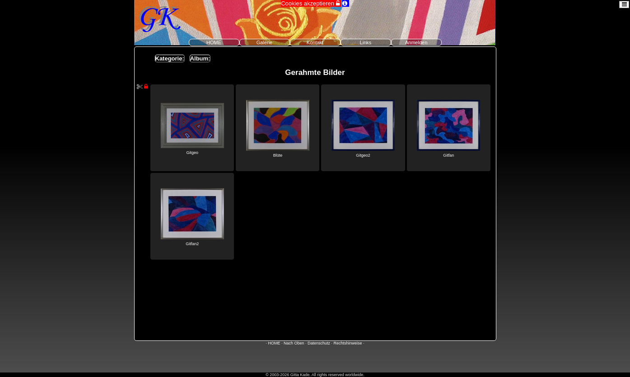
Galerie (264, 42)
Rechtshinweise (348, 343)
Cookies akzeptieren (311, 3)
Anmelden (416, 42)
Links (366, 42)
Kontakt (315, 42)
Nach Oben (294, 343)
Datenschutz (319, 343)
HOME (213, 42)
